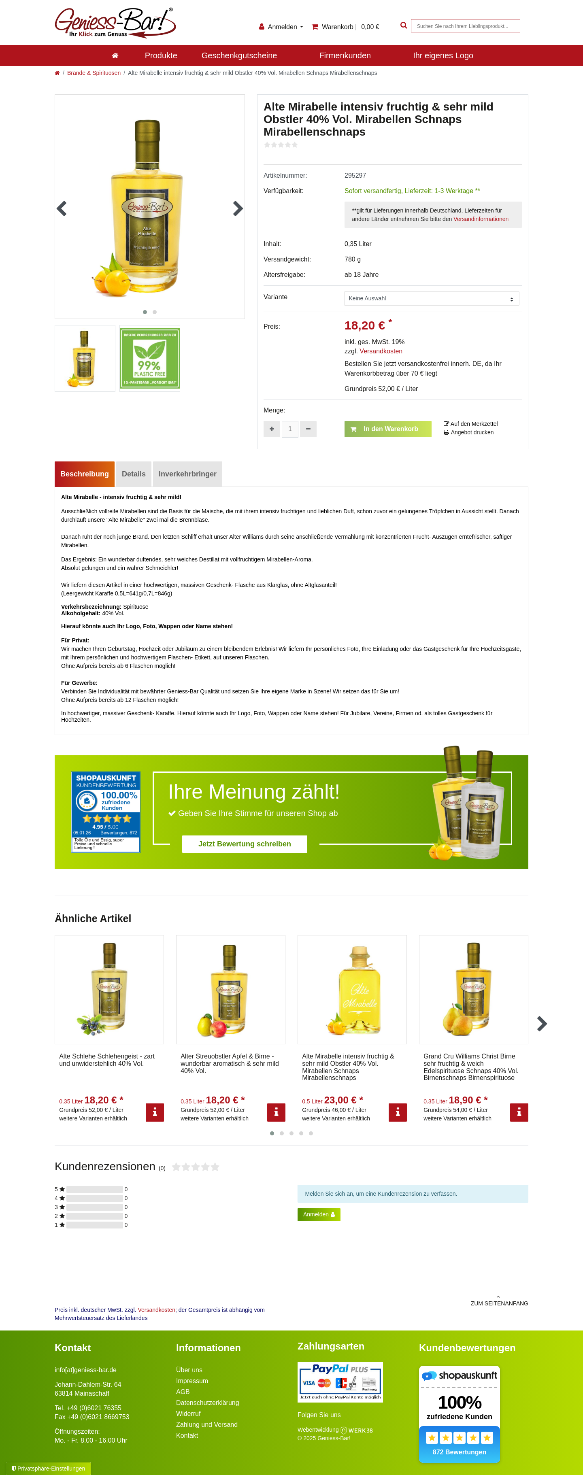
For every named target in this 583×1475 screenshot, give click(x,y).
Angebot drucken (469, 432)
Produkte (161, 55)
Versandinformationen (481, 219)
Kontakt (187, 1435)
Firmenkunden (345, 55)
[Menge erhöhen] (272, 429)
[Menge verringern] (308, 429)
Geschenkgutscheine (239, 55)
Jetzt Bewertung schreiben (244, 844)
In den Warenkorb (384, 429)
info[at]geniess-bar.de (86, 1370)
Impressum (192, 1380)
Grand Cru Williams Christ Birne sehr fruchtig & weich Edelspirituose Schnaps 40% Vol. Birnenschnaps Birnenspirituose (471, 1067)
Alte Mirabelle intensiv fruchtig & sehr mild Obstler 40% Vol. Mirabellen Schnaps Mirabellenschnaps (348, 1067)
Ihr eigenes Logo (443, 55)
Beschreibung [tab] (84, 474)
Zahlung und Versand (207, 1424)
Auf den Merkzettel (471, 424)
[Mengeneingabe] (290, 429)
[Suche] (403, 25)
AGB (183, 1391)
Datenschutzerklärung (207, 1402)
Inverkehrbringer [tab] (188, 474)
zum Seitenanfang (413, 1300)
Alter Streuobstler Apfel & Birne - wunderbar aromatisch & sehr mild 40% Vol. (230, 1063)
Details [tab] (134, 474)
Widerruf (188, 1413)
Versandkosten (381, 351)
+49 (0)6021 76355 (93, 1408)
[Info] (155, 1112)
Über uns (189, 1370)
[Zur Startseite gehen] (57, 73)
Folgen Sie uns (319, 1414)
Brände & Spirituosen (94, 73)
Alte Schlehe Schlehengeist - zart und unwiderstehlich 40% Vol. (107, 1060)
